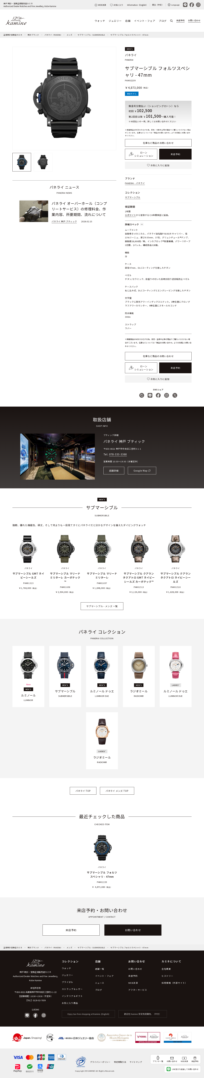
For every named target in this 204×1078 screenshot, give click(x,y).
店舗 (128, 20)
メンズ (69, 34)
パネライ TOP (83, 790)
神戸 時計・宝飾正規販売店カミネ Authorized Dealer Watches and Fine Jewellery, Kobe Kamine (35, 976)
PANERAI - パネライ (135, 183)
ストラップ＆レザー (72, 989)
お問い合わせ (194, 20)
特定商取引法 (120, 1062)
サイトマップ (136, 1062)
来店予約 (180, 20)
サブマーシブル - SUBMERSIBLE (91, 34)
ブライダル (67, 982)
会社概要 (166, 968)
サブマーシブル (132, 197)
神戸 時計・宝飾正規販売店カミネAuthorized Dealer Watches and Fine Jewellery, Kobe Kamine (30, 4)
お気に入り (116, 4)
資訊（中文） (158, 4)
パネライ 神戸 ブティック (124, 441)
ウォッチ (100, 20)
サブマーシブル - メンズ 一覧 (102, 606)
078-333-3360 (118, 454)
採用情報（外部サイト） (174, 982)
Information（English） (137, 4)
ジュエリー (115, 20)
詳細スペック (134, 224)
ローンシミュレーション (141, 154)
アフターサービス (137, 989)
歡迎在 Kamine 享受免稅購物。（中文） (142, 1013)
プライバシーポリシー (100, 1062)
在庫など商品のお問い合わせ (158, 142)
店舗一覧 (99, 968)
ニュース (99, 982)
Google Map (141, 470)
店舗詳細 (114, 470)
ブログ (163, 20)
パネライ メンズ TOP (117, 790)
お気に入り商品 (70, 1002)
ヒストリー (167, 975)
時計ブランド (33, 34)
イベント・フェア (144, 20)
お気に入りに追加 (158, 165)
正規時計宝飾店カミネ (13, 34)
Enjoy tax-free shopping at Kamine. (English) (88, 1013)
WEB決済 (100, 4)
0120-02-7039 (39, 1000)
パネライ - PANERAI (52, 34)
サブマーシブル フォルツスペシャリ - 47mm (129, 34)
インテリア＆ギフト (72, 996)
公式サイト (130, 215)
